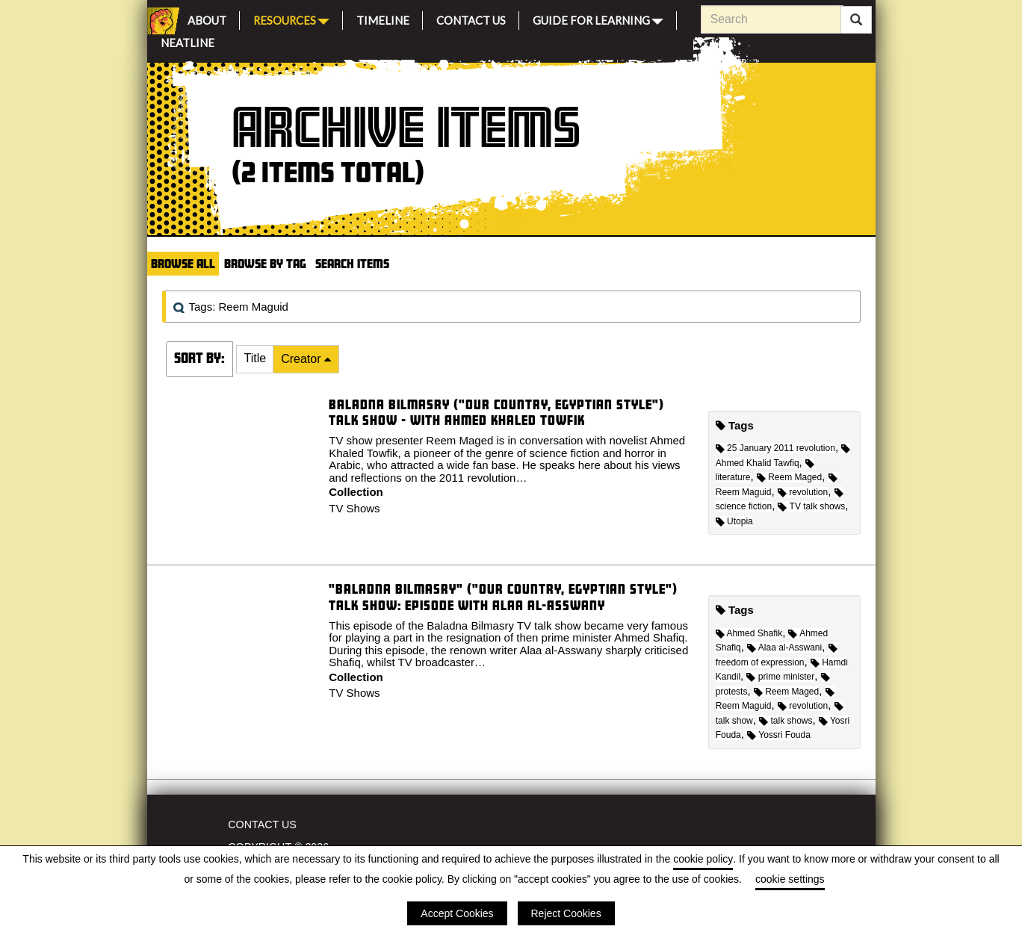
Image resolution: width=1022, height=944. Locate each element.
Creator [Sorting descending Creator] (302, 359)
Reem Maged (789, 477)
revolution (803, 492)
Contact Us (471, 18)
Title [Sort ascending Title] (255, 358)
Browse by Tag (265, 263)
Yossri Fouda (779, 735)
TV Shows (354, 508)
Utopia (734, 521)
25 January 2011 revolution (775, 448)
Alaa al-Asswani (784, 647)
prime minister (780, 676)
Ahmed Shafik (749, 633)
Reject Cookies (566, 913)
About (207, 18)
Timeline (382, 18)
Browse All (183, 263)
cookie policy (703, 859)
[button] (255, 359)
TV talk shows (811, 506)
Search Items (352, 263)
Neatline (187, 41)
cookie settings (790, 879)
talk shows (785, 720)
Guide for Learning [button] (598, 19)
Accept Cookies (457, 913)
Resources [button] (291, 19)
